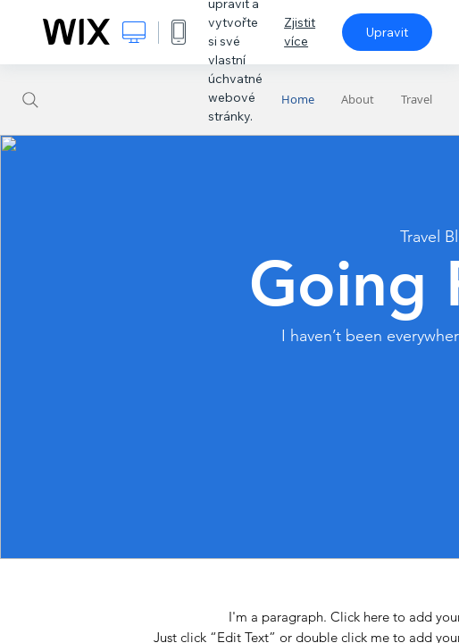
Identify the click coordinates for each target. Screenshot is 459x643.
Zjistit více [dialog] (299, 31)
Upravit (387, 32)
